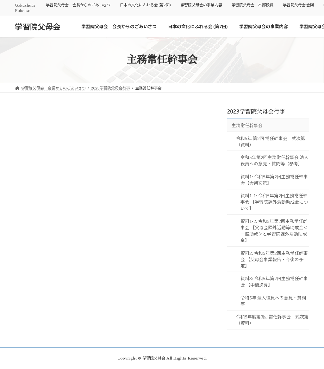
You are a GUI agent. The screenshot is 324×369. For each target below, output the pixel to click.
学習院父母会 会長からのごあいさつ (78, 5)
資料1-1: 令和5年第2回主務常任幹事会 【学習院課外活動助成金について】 (274, 202)
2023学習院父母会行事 (256, 111)
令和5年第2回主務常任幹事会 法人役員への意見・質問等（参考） (274, 160)
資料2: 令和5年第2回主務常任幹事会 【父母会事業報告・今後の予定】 (274, 259)
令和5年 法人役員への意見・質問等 (273, 301)
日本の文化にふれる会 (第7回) (145, 5)
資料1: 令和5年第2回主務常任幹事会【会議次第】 (274, 180)
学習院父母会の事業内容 (201, 5)
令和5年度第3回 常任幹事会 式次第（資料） (272, 320)
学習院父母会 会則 (298, 5)
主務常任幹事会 (247, 125)
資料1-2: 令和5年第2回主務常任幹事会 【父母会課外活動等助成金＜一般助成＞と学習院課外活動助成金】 (274, 230)
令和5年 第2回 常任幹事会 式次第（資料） (270, 141)
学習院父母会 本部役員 (252, 5)
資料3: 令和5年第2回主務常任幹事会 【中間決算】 (274, 281)
